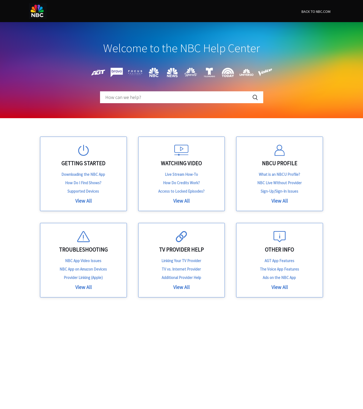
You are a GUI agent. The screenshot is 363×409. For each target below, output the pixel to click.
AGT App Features (279, 260)
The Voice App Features (279, 269)
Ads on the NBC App (279, 277)
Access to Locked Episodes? (181, 191)
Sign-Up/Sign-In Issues (279, 191)
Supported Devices (83, 191)
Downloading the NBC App (83, 174)
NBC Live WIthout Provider (279, 182)
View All (83, 201)
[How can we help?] (181, 97)
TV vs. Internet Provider (181, 269)
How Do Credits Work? (181, 182)
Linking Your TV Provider (181, 260)
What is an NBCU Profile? (279, 174)
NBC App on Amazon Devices (83, 269)
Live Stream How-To (181, 174)
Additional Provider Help (181, 277)
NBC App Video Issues (83, 260)
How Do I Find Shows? (83, 182)
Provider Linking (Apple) (83, 277)
